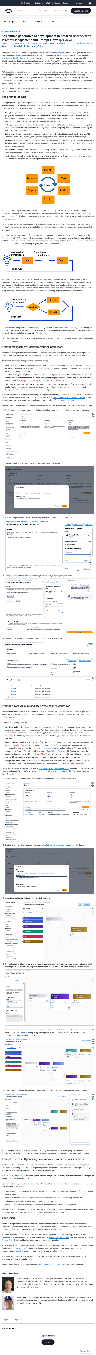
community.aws (19, 1251)
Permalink (18, 46)
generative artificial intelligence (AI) (16, 58)
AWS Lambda (62, 1030)
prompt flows (63, 1264)
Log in (48, 1342)
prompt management (46, 1264)
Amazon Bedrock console (59, 1237)
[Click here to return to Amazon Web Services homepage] (8, 12)
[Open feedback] (93, 677)
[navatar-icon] (90, 3)
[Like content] (6, 1319)
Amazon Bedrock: (59, 52)
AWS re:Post (20, 1248)
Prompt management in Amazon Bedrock (69, 397)
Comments (29, 46)
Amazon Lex (22, 1032)
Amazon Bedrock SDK (10, 1240)
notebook (18, 1176)
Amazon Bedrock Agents (48, 748)
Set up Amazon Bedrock (64, 400)
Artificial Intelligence (11, 31)
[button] (92, 3)
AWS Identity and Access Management (60, 845)
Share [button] (40, 46)
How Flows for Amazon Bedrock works (54, 768)
